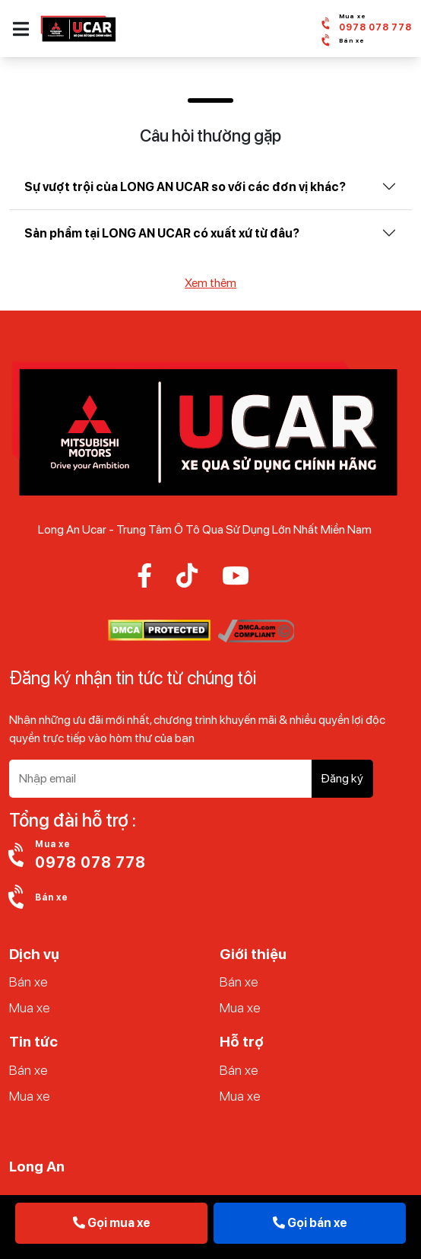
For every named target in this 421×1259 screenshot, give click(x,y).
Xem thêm (210, 283)
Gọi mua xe (111, 1223)
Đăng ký (342, 778)
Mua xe (29, 1007)
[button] (21, 29)
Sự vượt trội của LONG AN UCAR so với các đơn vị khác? (185, 187)
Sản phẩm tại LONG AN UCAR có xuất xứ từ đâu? (161, 233)
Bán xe (28, 982)
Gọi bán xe (310, 1223)
